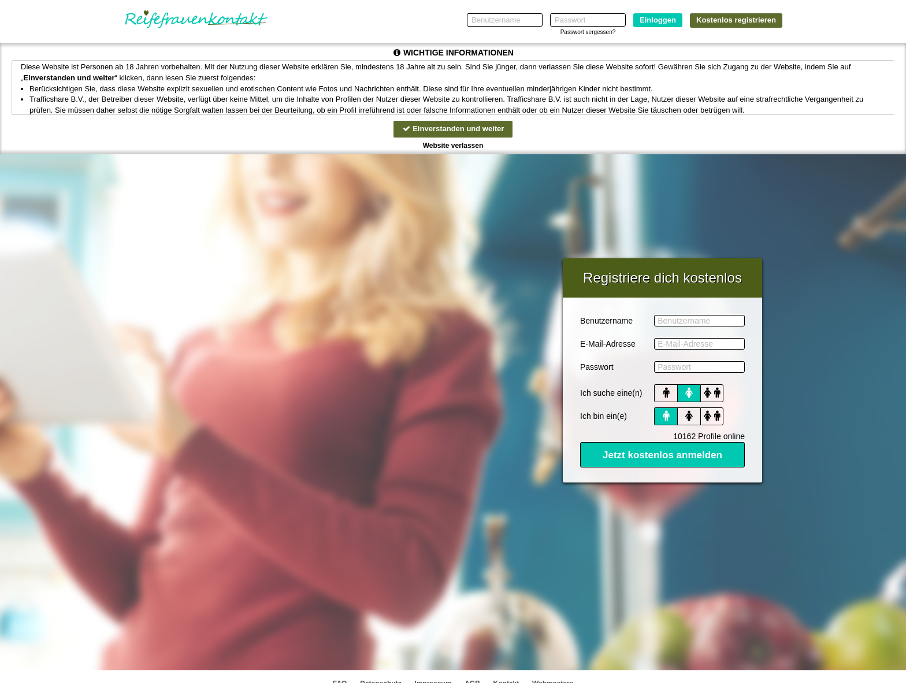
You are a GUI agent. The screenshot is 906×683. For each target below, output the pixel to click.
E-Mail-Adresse (608, 343)
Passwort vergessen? (588, 32)
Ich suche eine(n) (611, 393)
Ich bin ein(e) (603, 416)
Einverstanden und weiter (453, 128)
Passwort (597, 367)
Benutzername (606, 320)
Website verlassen (453, 146)
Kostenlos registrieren (736, 20)
